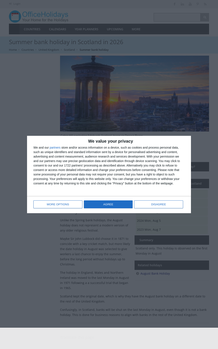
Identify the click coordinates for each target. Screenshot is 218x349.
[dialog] (109, 174)
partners (55, 147)
